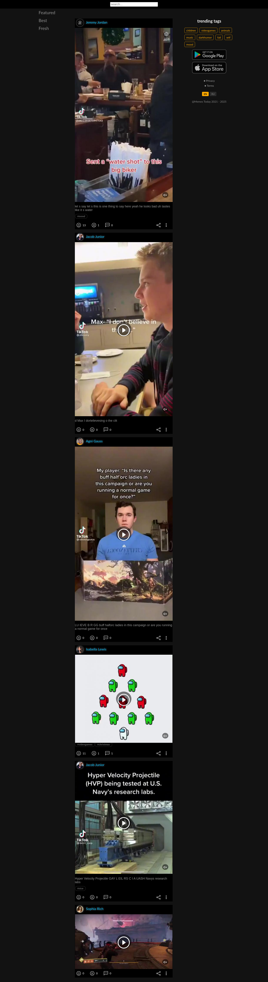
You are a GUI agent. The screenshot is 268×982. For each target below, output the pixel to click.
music (189, 37)
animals (225, 30)
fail (219, 37)
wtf (228, 37)
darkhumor (205, 37)
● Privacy (209, 80)
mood (189, 44)
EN (205, 94)
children (191, 30)
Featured (47, 12)
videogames (208, 30)
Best (43, 20)
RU (213, 94)
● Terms (209, 85)
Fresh (44, 28)
